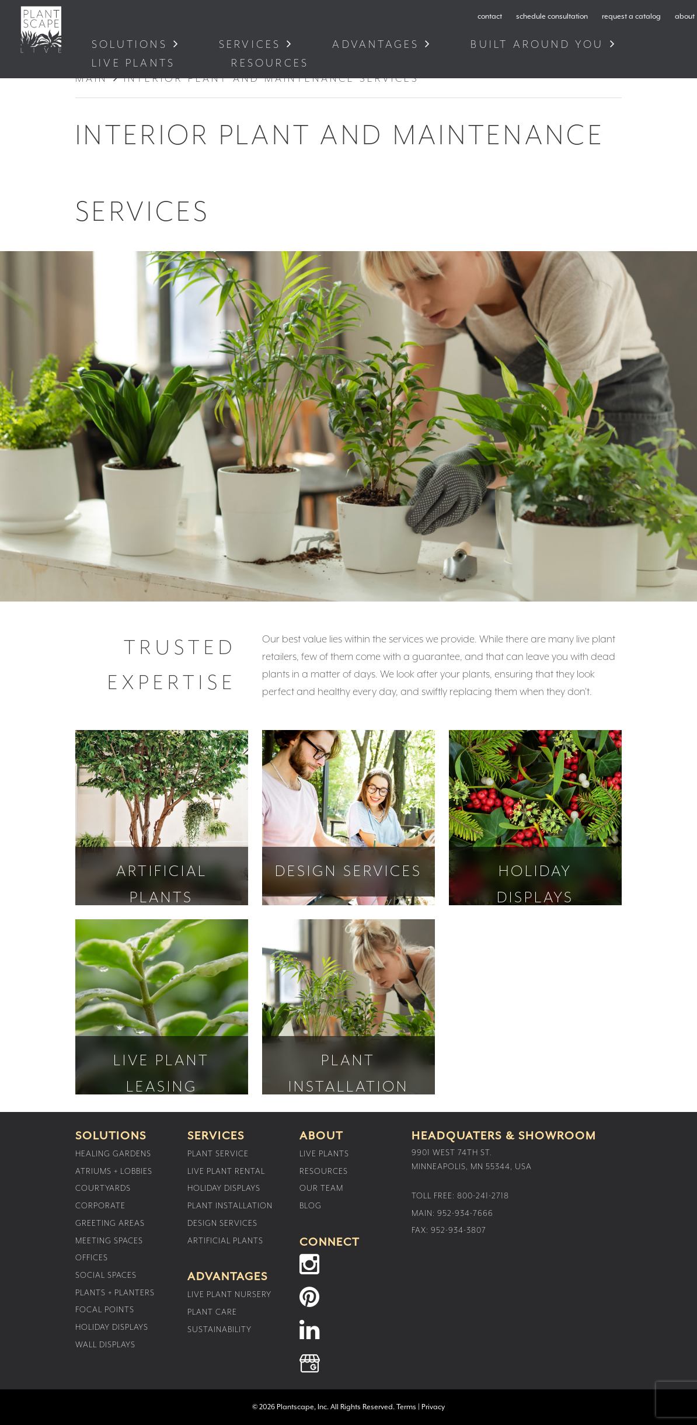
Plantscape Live (40, 29)
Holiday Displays (535, 817)
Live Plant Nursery (229, 1294)
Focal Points (104, 1310)
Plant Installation (348, 1006)
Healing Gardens (113, 1154)
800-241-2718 (483, 1196)
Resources (272, 63)
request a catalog (631, 16)
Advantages (375, 45)
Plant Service (218, 1154)
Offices (91, 1258)
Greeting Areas (110, 1223)
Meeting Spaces (109, 1241)
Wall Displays (105, 1345)
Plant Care (212, 1312)
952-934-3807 (458, 1230)
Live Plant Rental (226, 1171)
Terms (406, 1407)
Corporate (100, 1206)
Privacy (433, 1407)
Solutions (130, 45)
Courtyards (103, 1188)
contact (490, 16)
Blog (310, 1206)
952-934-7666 (465, 1213)
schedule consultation (552, 16)
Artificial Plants (161, 817)
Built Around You (537, 45)
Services (250, 45)
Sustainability (219, 1329)
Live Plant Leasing (161, 1006)
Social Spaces (106, 1275)
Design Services (348, 817)
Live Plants (136, 63)
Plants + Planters (115, 1293)
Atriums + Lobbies (113, 1171)
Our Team (321, 1188)
